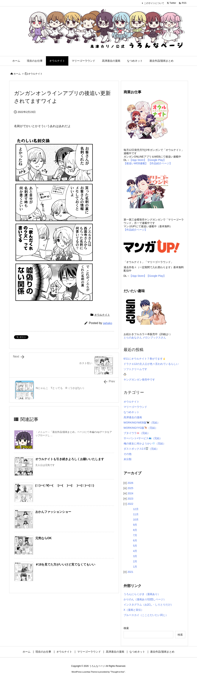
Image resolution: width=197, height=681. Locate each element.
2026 (130, 482)
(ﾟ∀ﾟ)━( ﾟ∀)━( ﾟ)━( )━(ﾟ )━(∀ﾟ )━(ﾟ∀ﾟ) (64, 485)
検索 (126, 628)
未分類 (127, 459)
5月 (135, 545)
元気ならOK (43, 538)
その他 (127, 453)
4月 (135, 550)
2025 (130, 488)
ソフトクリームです (135, 369)
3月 (135, 556)
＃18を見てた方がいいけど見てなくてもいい (65, 564)
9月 (135, 524)
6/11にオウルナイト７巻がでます (144, 358)
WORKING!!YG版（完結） (141, 427)
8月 (135, 530)
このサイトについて (154, 3)
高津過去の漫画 (133, 417)
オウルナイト (35, 73)
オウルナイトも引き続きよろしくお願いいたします (69, 459)
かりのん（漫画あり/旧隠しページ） (145, 599)
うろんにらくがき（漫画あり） (142, 594)
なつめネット (131, 412)
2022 (130, 503)
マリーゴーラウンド (135, 406)
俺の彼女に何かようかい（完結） (145, 443)
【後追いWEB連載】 (136, 163)
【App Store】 (137, 159)
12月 (136, 509)
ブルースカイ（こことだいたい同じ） (146, 615)
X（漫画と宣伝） (134, 609)
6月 (135, 540)
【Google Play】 (156, 159)
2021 (130, 571)
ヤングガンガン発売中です (139, 379)
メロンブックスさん (154, 337)
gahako (107, 323)
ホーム (17, 73)
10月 (136, 519)
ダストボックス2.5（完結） (141, 448)
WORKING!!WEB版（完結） (142, 422)
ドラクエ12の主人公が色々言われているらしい (151, 363)
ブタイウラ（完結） (137, 433)
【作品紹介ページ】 (160, 163)
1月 (135, 566)
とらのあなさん (133, 337)
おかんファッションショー (53, 511)
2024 (130, 493)
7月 (135, 535)
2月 (135, 561)
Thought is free (117, 672)
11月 (136, 514)
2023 (130, 498)
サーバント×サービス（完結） (143, 438)
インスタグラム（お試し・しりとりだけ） (148, 604)
